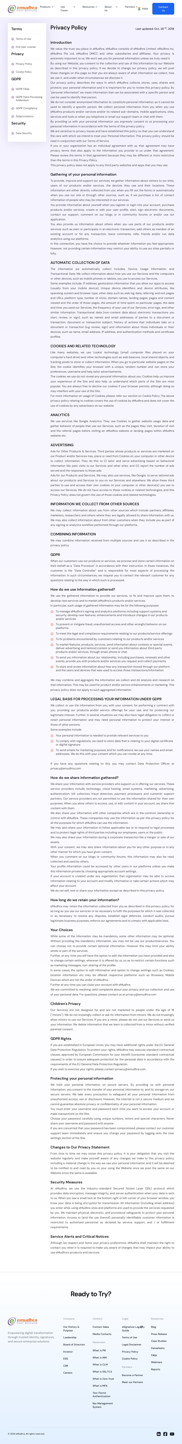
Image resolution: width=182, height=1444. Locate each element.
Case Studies (159, 1341)
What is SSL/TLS (102, 1371)
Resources (88, 6)
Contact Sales (101, 1326)
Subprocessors (24, 116)
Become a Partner (132, 1375)
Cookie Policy (24, 71)
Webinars (156, 1362)
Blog (153, 1326)
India (143, 8)
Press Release (159, 1334)
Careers (67, 1372)
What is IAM (100, 1357)
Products (45, 6)
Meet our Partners (132, 1382)
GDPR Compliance (26, 108)
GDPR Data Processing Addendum (29, 98)
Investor (68, 1351)
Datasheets (158, 1348)
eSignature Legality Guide (133, 1328)
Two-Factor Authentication (101, 1394)
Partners (130, 6)
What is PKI (99, 1350)
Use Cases (64, 8)
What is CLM (100, 1364)
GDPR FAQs (22, 89)
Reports (155, 1369)
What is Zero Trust (103, 1378)
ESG (65, 1358)
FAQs (154, 1355)
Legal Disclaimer (131, 1344)
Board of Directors (74, 1344)
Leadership (69, 1337)
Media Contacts (102, 1334)
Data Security (24, 133)
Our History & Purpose (71, 1328)
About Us (108, 8)
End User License (26, 46)
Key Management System (103, 1405)
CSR (65, 1365)
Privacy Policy (24, 63)
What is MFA (100, 1385)
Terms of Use (23, 38)
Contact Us (163, 8)
